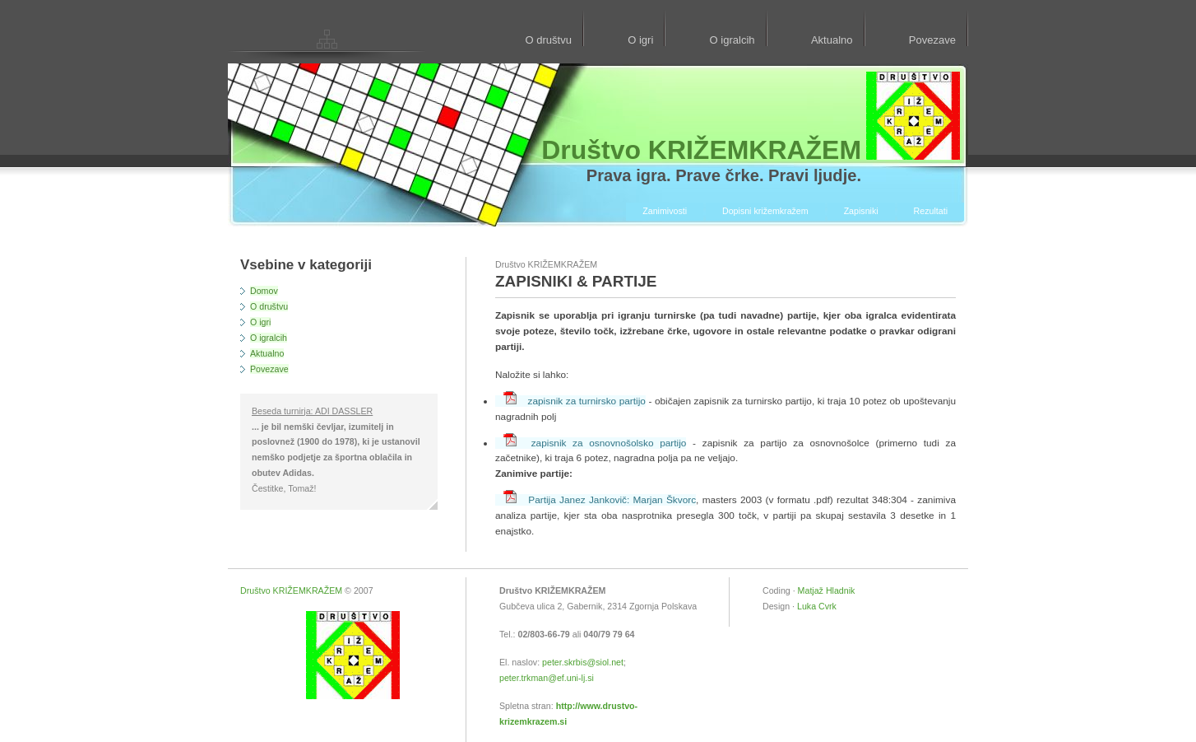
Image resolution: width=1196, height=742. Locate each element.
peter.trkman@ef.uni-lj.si (546, 678)
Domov (264, 291)
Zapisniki (861, 211)
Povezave (932, 40)
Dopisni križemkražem (765, 211)
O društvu (548, 40)
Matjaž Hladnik (826, 590)
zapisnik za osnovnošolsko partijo (594, 443)
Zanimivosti (664, 211)
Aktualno (832, 40)
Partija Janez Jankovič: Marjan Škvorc (599, 500)
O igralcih (732, 40)
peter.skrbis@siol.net (582, 662)
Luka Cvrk (817, 606)
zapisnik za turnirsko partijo (574, 401)
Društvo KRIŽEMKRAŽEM (291, 590)
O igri (640, 40)
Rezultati (931, 211)
